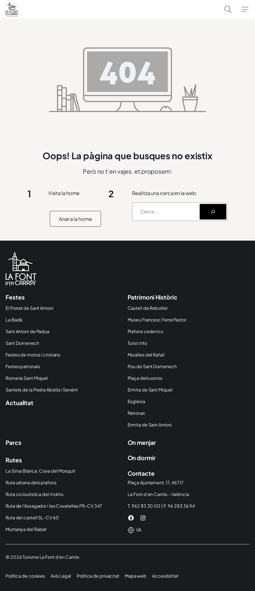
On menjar (142, 442)
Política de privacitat (98, 576)
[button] (75, 219)
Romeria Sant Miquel (27, 378)
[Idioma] (139, 530)
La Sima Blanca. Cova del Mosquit (40, 471)
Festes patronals (23, 366)
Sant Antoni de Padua (27, 331)
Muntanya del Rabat (26, 529)
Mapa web (136, 576)
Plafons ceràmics (145, 331)
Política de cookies (25, 576)
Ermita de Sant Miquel (150, 390)
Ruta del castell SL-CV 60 (32, 517)
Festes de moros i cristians (33, 355)
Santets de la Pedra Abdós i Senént (42, 390)
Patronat (136, 413)
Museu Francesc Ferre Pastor (157, 320)
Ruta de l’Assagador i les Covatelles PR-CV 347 (54, 506)
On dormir (142, 458)
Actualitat (19, 403)
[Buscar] (213, 212)
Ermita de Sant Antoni (150, 425)
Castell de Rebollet (148, 308)
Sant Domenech (22, 343)
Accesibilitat (165, 576)
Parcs (13, 442)
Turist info (137, 343)
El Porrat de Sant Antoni (29, 308)
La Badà (14, 320)
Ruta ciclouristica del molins (34, 494)
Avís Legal (61, 576)
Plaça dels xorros (145, 378)
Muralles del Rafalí (146, 355)
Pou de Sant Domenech (152, 366)
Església (136, 401)
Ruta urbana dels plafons (31, 482)
